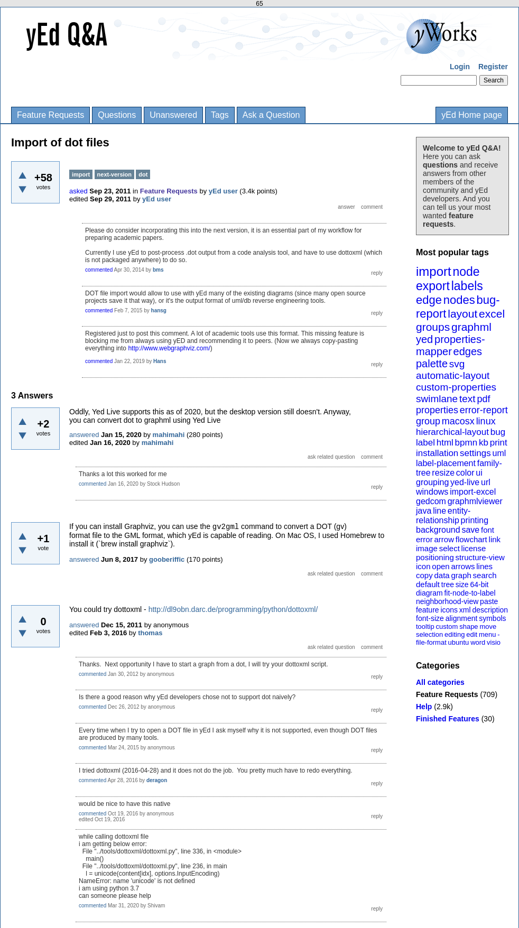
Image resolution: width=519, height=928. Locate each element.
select (449, 548)
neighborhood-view (447, 601)
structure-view (480, 557)
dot (142, 174)
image (427, 548)
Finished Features (447, 718)
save (470, 529)
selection (429, 634)
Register (493, 66)
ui (479, 472)
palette (432, 363)
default (428, 584)
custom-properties (456, 387)
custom (446, 626)
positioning (435, 557)
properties (437, 410)
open (440, 566)
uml (499, 453)
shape (468, 626)
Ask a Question (271, 114)
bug (497, 432)
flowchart (471, 539)
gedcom (431, 501)
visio (494, 642)
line (439, 510)
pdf (483, 399)
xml (465, 610)
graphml (471, 327)
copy (424, 575)
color (465, 472)
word (477, 642)
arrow (444, 539)
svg (457, 363)
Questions (117, 114)
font (487, 529)
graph (461, 575)
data (441, 575)
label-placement (446, 463)
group (428, 421)
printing (474, 520)
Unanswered (173, 114)
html (445, 443)
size (462, 584)
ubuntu (458, 642)
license (473, 548)
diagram (429, 593)
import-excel (473, 491)
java (423, 510)
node (465, 272)
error (424, 539)
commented (99, 270)
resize (443, 472)
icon (423, 566)
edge (429, 300)
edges (468, 351)
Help (424, 706)
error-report (484, 410)
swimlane (437, 398)
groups (433, 327)
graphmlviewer (475, 501)
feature (427, 610)
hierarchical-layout (452, 432)
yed (424, 339)
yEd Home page (471, 114)
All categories (440, 682)
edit (471, 634)
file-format (431, 642)
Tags (220, 114)
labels (467, 286)
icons (449, 610)
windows (432, 491)
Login (460, 66)
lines (484, 566)
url (485, 482)
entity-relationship (443, 515)
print (498, 443)
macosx (458, 421)
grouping (432, 482)
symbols (492, 618)
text (467, 398)
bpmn (466, 443)
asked (78, 191)
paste (489, 601)
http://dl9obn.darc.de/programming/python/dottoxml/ (233, 609)
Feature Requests (50, 114)
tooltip (425, 626)
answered (84, 435)
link (495, 539)
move (487, 626)
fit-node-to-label (469, 593)
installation (437, 453)
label (425, 443)
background (438, 529)
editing (454, 634)
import (433, 271)
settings (475, 453)
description (490, 610)
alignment (462, 618)
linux (486, 421)
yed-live (464, 482)
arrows (463, 566)
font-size (430, 618)
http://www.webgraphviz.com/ (169, 348)
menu (487, 634)
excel (492, 314)
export (433, 286)
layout (462, 314)
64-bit (479, 584)
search (485, 575)
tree (447, 584)
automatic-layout (452, 375)
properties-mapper (450, 345)
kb (483, 443)
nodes (459, 300)
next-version (114, 174)
